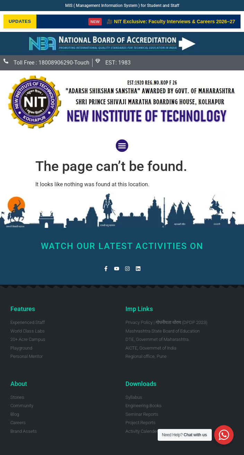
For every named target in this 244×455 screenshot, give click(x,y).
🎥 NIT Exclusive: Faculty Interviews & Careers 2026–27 (176, 21)
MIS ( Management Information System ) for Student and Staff (122, 5)
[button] (122, 145)
